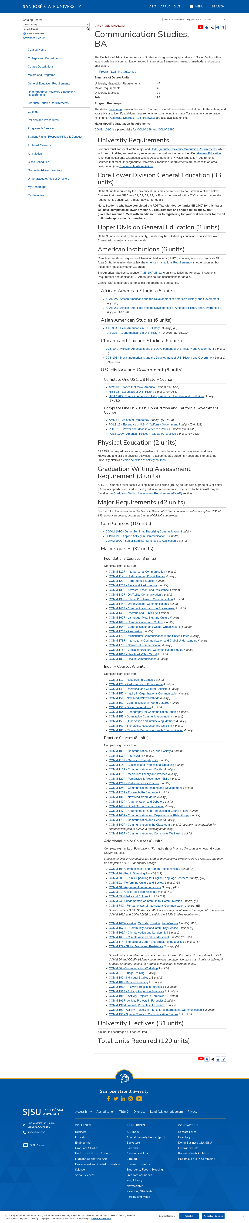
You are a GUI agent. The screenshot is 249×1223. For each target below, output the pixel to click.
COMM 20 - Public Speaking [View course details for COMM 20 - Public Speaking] (127, 873)
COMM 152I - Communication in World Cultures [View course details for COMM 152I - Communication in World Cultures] (139, 702)
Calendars (133, 1148)
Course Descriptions (41, 66)
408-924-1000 (36, 1132)
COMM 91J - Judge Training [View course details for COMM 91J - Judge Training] (127, 973)
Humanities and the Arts (91, 1159)
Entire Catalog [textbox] (30, 24)
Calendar (33, 111)
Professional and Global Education (97, 1164)
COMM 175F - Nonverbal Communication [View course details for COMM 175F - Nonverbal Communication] (135, 645)
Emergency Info (188, 1148)
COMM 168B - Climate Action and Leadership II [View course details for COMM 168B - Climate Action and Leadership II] (139, 937)
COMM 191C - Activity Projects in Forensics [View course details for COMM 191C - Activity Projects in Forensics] (136, 996)
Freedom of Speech (139, 1175)
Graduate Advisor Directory (45, 170)
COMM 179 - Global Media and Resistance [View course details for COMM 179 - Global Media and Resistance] (136, 946)
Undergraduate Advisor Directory (48, 178)
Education (81, 1137)
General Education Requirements (49, 83)
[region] (153, 6)
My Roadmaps (37, 186)
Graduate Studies (86, 1148)
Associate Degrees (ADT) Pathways (132, 117)
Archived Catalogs (39, 145)
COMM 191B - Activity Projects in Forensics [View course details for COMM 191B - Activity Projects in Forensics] (136, 991)
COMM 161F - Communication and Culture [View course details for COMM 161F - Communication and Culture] (136, 622)
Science (80, 1169)
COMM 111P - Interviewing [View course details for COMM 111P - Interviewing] (126, 755)
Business (80, 1132)
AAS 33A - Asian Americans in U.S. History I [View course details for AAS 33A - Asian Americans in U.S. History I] (133, 328)
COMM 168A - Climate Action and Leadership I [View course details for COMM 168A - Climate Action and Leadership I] (138, 932)
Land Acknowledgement (166, 1112)
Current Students (138, 1164)
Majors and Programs (41, 75)
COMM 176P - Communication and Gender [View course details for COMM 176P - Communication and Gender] (136, 820)
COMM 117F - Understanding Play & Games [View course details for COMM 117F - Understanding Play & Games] (137, 576)
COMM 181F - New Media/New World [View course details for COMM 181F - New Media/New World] (133, 654)
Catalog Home (37, 49)
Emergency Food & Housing (145, 1169)
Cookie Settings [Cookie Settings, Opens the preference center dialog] (167, 1216)
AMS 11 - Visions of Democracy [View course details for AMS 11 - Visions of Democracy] (129, 420)
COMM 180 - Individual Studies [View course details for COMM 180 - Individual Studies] (128, 977)
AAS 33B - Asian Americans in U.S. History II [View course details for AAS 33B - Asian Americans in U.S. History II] (134, 332)
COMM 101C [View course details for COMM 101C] (102, 129)
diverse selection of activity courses (143, 460)
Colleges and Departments (45, 58)
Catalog (132, 1159)
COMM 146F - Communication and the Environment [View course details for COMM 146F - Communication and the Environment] (142, 608)
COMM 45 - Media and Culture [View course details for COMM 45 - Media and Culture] (128, 896)
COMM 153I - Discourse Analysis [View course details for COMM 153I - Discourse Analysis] (130, 707)
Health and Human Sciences (93, 1153)
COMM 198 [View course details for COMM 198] (144, 129)
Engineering (83, 1143)
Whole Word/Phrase (35, 33)
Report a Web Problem (193, 1153)
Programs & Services (41, 128)
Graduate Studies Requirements (48, 103)
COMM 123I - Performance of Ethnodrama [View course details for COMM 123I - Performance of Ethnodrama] (136, 684)
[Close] (243, 1216)
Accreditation (105, 1112)
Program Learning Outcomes (117, 71)
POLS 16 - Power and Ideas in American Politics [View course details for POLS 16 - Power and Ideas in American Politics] (139, 429)
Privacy (192, 1112)
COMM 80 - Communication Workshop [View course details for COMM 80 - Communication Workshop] (133, 968)
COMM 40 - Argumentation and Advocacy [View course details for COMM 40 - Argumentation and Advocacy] (135, 887)
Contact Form (187, 1132)
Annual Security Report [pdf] (146, 1137)
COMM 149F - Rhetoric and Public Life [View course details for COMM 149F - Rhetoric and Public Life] (133, 613)
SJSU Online (37, 1145)
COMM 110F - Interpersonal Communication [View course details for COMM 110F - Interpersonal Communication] (137, 571)
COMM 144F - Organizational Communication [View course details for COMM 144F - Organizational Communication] (138, 603)
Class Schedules (38, 162)
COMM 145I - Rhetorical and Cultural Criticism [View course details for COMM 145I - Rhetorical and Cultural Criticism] (138, 689)
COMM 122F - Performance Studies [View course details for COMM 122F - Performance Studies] (131, 580)
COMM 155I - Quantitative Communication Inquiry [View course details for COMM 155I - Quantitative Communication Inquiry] (140, 716)
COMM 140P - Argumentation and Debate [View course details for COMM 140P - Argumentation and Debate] (135, 801)
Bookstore (133, 1143)
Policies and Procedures (43, 120)
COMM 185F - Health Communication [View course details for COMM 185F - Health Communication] (133, 659)
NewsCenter (135, 1186)
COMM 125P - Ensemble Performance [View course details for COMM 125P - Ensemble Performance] (133, 792)
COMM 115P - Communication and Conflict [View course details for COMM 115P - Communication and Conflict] (136, 769)
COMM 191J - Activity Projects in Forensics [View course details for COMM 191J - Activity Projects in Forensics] (136, 1000)
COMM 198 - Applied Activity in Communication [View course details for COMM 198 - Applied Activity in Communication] (135, 536)
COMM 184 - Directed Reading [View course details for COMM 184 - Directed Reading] (128, 982)
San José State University (52, 6)
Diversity (139, 1112)
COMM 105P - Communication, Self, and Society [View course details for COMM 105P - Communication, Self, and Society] (140, 751)
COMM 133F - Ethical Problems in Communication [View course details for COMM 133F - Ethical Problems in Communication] (141, 599)
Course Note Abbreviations (136, 166)
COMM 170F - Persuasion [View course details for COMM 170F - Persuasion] (125, 631)
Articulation (35, 153)
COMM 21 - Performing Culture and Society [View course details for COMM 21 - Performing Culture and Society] (136, 882)
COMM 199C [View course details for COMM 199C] (166, 129)
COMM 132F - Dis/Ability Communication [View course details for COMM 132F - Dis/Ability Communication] (135, 594)
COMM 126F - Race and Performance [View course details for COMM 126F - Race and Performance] (133, 585)
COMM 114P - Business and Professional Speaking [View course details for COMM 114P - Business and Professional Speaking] (141, 764)
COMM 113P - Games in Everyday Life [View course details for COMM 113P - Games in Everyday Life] (133, 760)
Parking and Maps (138, 1197)
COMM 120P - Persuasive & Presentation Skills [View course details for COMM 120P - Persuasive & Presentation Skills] (139, 778)
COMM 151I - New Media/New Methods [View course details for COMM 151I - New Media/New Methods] (134, 698)
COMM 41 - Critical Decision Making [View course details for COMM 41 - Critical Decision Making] (132, 891)
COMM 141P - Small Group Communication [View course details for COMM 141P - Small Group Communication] (136, 806)
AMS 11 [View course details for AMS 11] (156, 272)
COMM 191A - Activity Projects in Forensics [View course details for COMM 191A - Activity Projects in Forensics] (136, 986)
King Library (134, 1180)
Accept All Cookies (213, 1216)
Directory (184, 1137)
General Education (209, 153)
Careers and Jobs (137, 1153)
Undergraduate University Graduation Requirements (51, 93)
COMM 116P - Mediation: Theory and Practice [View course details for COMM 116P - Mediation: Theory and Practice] (138, 774)
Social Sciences (84, 1175)
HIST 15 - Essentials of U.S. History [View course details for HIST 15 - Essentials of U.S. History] (131, 391)
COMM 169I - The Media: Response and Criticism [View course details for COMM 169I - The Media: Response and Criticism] (140, 725)
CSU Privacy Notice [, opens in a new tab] (101, 1218)
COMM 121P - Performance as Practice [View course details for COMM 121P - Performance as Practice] (134, 783)
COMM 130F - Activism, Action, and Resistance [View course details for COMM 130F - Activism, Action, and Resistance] (139, 590)
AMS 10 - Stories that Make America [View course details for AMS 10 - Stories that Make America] (132, 387)
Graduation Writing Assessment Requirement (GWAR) (147, 493)
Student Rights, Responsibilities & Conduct (55, 136)
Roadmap (115, 109)
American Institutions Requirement (168, 262)
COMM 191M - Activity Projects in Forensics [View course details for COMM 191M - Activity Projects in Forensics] (137, 1005)
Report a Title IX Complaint (196, 1159)
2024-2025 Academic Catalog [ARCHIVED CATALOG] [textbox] (188, 19)
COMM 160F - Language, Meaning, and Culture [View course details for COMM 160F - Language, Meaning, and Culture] (139, 617)
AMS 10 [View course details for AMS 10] (146, 272)
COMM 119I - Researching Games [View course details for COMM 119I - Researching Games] (131, 679)
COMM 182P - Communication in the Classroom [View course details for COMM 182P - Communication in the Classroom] (139, 824)
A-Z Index (133, 1132)
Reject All (189, 1216)
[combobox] (194, 19)
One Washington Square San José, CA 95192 (41, 1125)
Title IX (124, 1112)
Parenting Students (139, 1191)
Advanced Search (34, 38)
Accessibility (83, 1112)
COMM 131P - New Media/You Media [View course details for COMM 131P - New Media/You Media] (132, 797)
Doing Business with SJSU (195, 1143)
